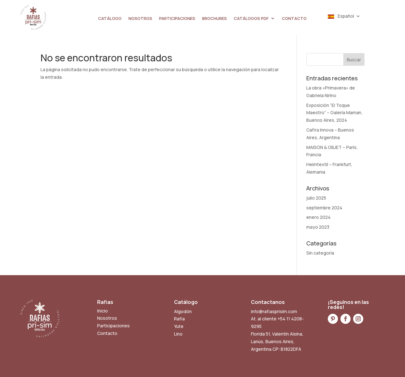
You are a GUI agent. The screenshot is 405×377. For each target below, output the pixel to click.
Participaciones (113, 326)
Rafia (179, 319)
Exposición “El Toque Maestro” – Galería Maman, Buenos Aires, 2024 (334, 112)
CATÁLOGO (110, 18)
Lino (178, 334)
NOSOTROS (140, 18)
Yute (179, 326)
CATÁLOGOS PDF (251, 18)
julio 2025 (316, 198)
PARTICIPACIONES (177, 18)
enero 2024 (318, 217)
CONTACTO (294, 18)
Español (341, 16)
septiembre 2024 (324, 208)
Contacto (107, 333)
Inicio (102, 311)
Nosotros (107, 318)
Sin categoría (320, 253)
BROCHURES (214, 18)
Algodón (183, 311)
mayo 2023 (317, 227)
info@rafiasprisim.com (274, 311)
